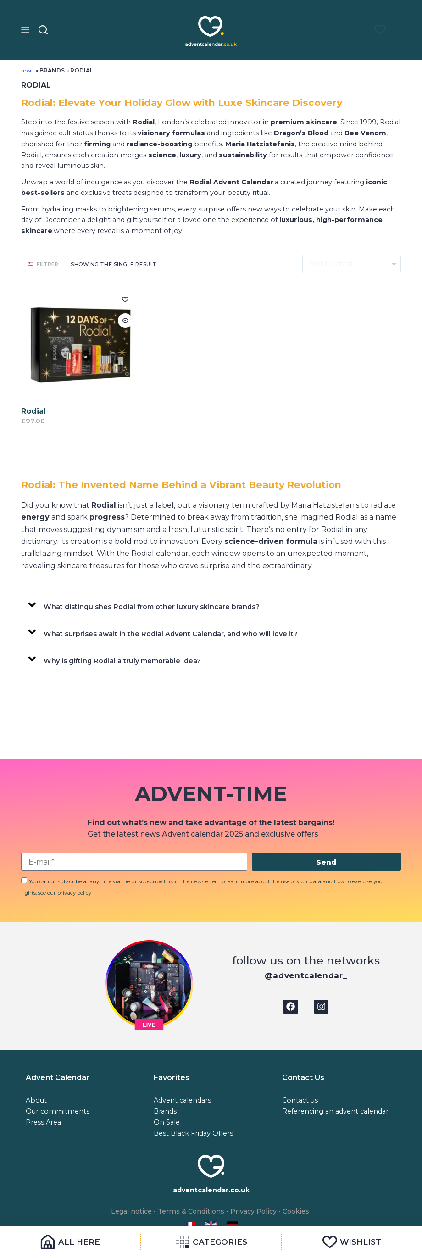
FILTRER (43, 264)
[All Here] (70, 1242)
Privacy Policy (257, 1212)
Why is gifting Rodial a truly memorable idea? (128, 660)
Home (30, 70)
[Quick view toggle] (125, 320)
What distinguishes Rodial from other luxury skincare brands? (160, 606)
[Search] (43, 29)
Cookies (303, 1212)
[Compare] (396, 30)
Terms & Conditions (190, 1212)
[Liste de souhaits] (376, 29)
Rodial (33, 411)
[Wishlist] (352, 1242)
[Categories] (211, 1242)
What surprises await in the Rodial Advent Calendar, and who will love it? (180, 633)
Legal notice (125, 1212)
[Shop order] (351, 264)
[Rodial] (80, 344)
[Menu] (25, 30)
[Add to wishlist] (125, 299)
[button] (211, 605)
